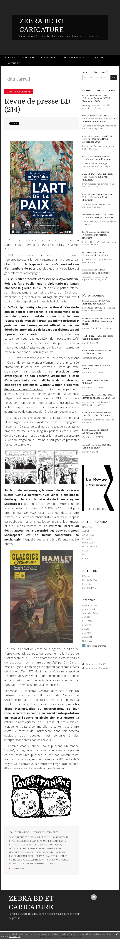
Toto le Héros (89, 177)
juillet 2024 (87, 621)
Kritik (99, 57)
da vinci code (26, 852)
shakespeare (48, 848)
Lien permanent (19, 832)
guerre (52, 844)
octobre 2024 (88, 609)
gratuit (39, 837)
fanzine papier (40, 859)
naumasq (27, 859)
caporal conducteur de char (97, 118)
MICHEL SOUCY (89, 546)
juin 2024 (86, 625)
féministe (42, 863)
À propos (28, 57)
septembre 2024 (90, 613)
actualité (44, 841)
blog (19, 859)
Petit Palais (56, 245)
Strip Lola (48, 57)
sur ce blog (35, 431)
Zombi (86, 159)
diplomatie (42, 844)
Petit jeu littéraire (103, 217)
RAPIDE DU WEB (89, 579)
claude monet (29, 844)
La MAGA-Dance (91, 433)
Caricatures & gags (75, 57)
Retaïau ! (87, 383)
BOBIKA (86, 558)
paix (59, 844)
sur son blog (30, 667)
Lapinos (86, 273)
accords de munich (19, 848)
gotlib (12, 859)
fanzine (48, 837)
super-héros (29, 863)
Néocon (86, 368)
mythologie (61, 852)
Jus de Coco (101, 255)
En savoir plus (14, 936)
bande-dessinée (60, 837)
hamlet (63, 856)
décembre (55, 841)
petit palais (15, 844)
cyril (84, 139)
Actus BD (14, 63)
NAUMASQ (87, 526)
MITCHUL (86, 583)
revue (12, 841)
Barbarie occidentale (93, 121)
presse (19, 841)
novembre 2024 (89, 605)
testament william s (44, 852)
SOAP (85, 550)
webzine (19, 837)
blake (58, 848)
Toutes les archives (96, 645)
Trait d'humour (103, 159)
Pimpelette (88, 235)
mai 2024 (86, 629)
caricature (54, 859)
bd (26, 837)
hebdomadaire (31, 841)
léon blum (35, 848)
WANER (85, 554)
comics (51, 863)
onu (20, 863)
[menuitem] (12, 57)
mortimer (14, 852)
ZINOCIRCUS (88, 534)
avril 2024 (86, 633)
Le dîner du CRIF (91, 353)
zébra (31, 837)
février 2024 (87, 641)
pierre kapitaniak (36, 856)
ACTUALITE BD (52, 832)
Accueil (10, 57)
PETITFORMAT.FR (90, 587)
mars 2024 (87, 637)
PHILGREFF (87, 538)
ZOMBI (85, 530)
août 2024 (86, 617)
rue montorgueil (18, 856)
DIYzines (86, 575)
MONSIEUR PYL (89, 542)
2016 (63, 841)
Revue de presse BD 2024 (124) (99, 398)
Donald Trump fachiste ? (96, 415)
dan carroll (52, 856)
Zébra (85, 98)
